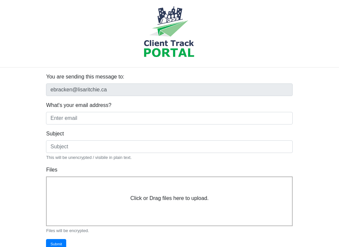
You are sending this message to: (85, 76)
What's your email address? (78, 105)
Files (51, 170)
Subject (55, 133)
